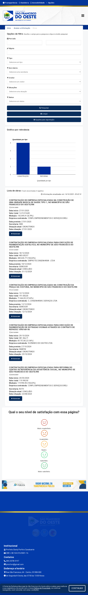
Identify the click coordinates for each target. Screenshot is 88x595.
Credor (11, 78)
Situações (12, 88)
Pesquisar (44, 108)
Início (9, 28)
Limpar (44, 114)
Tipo (9, 58)
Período (11, 39)
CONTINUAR (77, 588)
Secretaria (12, 68)
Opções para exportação (44, 120)
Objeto (10, 48)
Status (10, 97)
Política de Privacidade (42, 588)
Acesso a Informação (22, 28)
